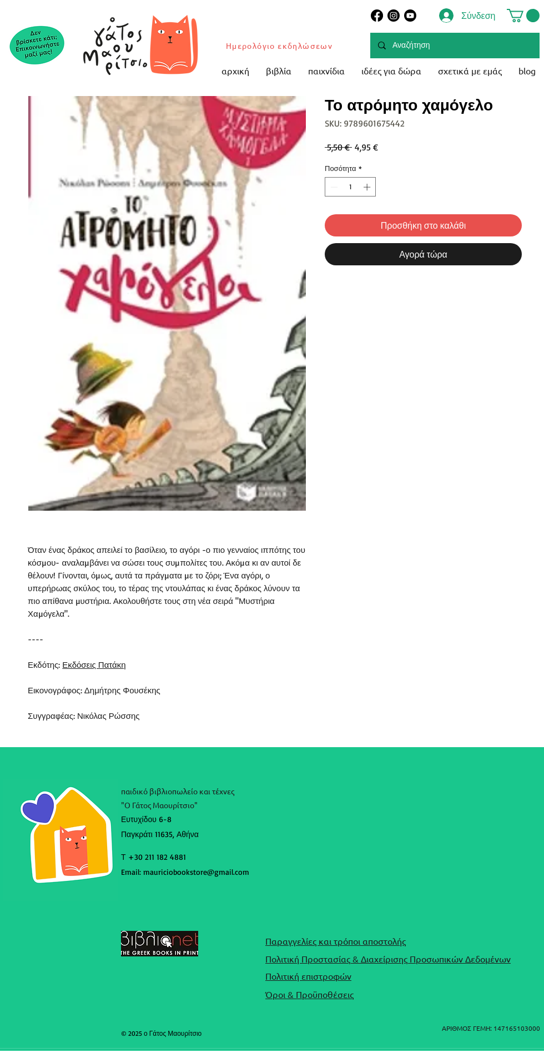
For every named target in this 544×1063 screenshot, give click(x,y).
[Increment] (368, 187)
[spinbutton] (350, 187)
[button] (523, 15)
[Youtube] (410, 15)
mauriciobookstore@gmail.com (196, 871)
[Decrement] (333, 187)
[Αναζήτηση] (454, 45)
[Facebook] (377, 15)
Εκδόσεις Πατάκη (93, 664)
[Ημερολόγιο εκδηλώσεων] (280, 45)
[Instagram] (393, 15)
